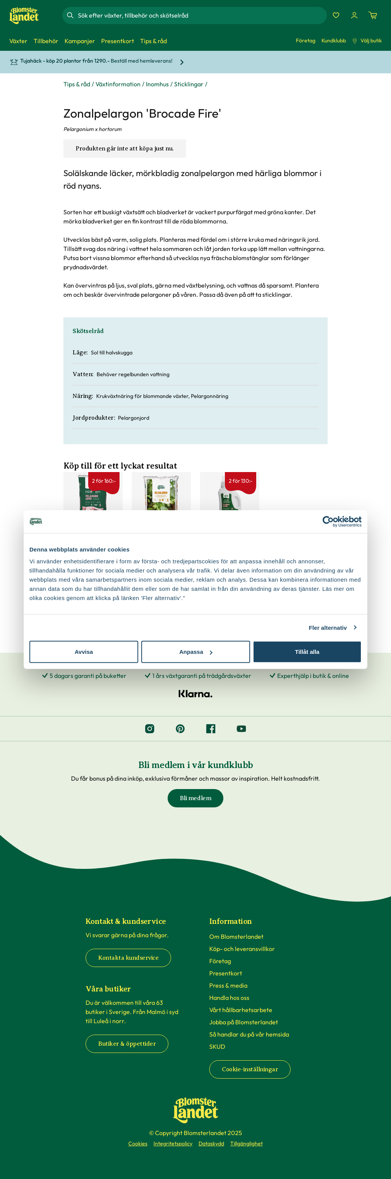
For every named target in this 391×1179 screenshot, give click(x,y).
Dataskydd (211, 1143)
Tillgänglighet (246, 1143)
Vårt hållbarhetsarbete (240, 1010)
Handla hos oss (229, 997)
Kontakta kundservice (128, 957)
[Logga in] (354, 15)
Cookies (137, 1143)
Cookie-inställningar (250, 1069)
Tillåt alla (307, 652)
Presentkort (225, 973)
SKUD (217, 1046)
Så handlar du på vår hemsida (249, 1034)
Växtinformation (118, 84)
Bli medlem (195, 798)
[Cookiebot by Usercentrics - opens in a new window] (328, 521)
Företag (305, 40)
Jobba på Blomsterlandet (243, 1022)
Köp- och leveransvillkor (242, 949)
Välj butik (367, 40)
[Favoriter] (336, 15)
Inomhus (157, 84)
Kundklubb (334, 40)
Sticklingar (189, 84)
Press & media (228, 985)
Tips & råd (76, 84)
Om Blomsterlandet (236, 936)
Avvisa (84, 652)
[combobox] (201, 15)
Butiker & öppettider (127, 1043)
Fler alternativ (328, 627)
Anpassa (195, 652)
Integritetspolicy (172, 1143)
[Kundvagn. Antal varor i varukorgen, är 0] (373, 15)
